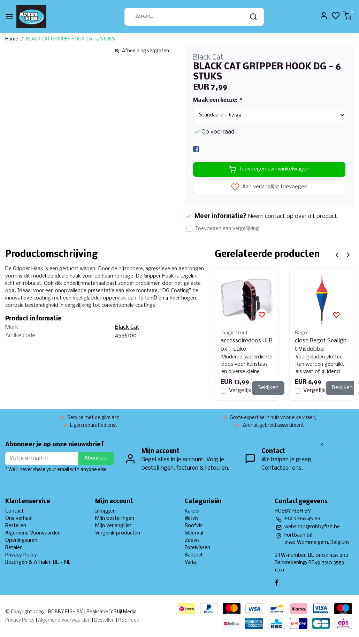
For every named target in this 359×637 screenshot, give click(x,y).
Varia (190, 562)
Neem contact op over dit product (292, 216)
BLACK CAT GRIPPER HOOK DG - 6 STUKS (70, 39)
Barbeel (193, 555)
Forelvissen (197, 548)
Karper (192, 511)
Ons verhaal (18, 518)
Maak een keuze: (217, 100)
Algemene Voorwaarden (33, 533)
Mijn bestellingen (114, 518)
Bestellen (15, 526)
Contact (14, 511)
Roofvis (194, 526)
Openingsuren (21, 540)
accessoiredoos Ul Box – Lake (247, 345)
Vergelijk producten (117, 533)
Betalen (14, 548)
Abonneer (96, 458)
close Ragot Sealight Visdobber (320, 345)
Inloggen (105, 511)
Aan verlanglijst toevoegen (269, 187)
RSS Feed (128, 620)
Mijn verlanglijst (113, 526)
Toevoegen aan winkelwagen (269, 169)
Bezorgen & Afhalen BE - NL (38, 562)
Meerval (194, 533)
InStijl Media (122, 612)
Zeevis (192, 540)
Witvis (192, 518)
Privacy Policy (21, 555)
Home (11, 39)
